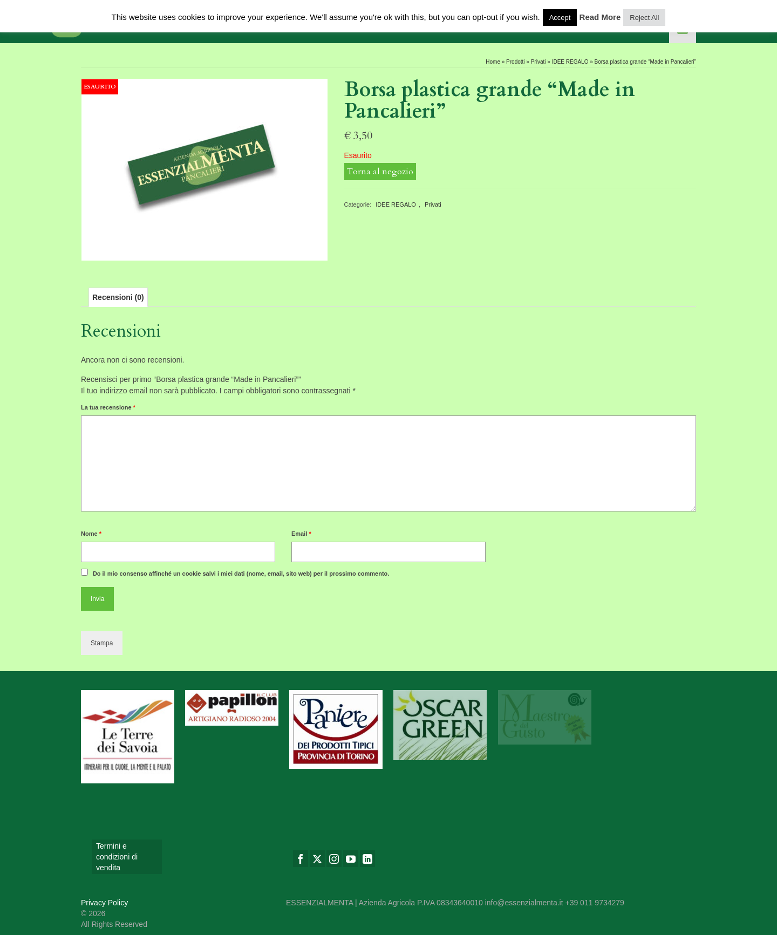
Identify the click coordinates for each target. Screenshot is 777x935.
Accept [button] (560, 17)
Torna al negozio (380, 172)
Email (301, 533)
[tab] (118, 297)
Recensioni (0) (118, 297)
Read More (600, 17)
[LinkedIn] (367, 858)
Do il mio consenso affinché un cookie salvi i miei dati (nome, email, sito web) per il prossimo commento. (241, 573)
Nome (91, 533)
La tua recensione (108, 407)
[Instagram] (334, 858)
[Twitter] (317, 858)
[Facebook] (300, 858)
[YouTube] (350, 858)
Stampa (102, 643)
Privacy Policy (104, 902)
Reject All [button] (644, 17)
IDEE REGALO (396, 204)
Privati (433, 204)
